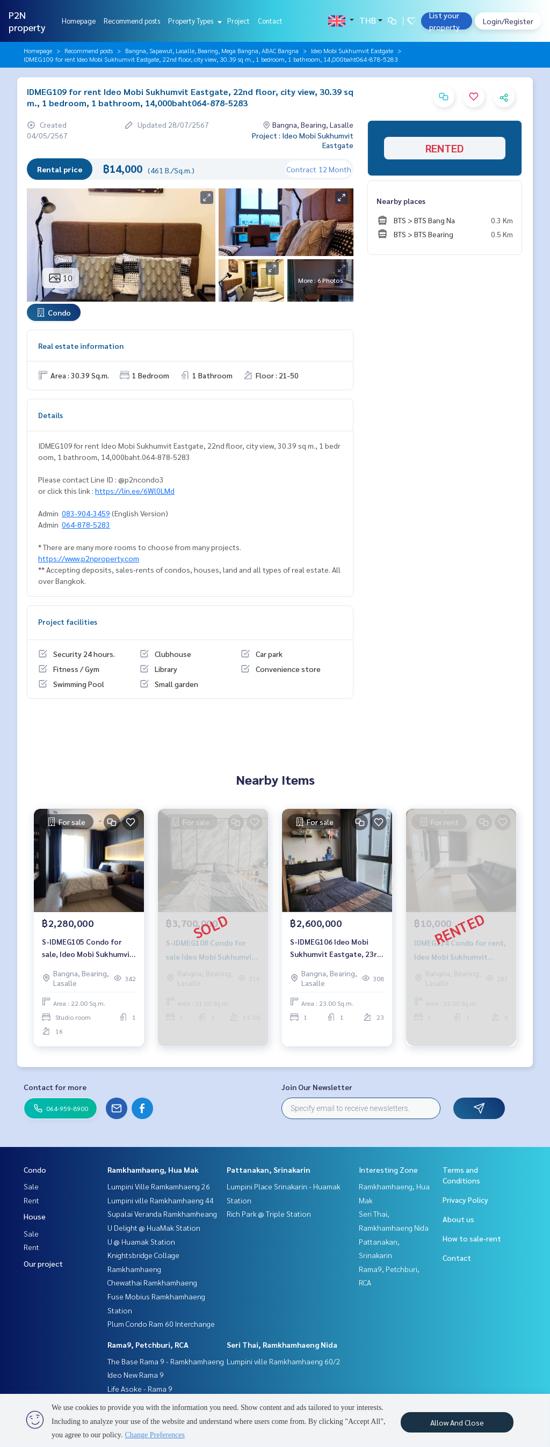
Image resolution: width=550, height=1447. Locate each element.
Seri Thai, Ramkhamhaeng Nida (282, 1344)
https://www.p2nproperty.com (88, 558)
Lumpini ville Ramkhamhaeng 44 (160, 1200)
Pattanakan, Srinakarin (268, 1169)
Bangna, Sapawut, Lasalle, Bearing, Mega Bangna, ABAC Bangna (212, 50)
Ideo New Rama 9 (135, 1374)
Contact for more (55, 1087)
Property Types (193, 20)
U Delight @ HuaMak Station (153, 1227)
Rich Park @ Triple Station (269, 1213)
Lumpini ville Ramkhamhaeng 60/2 (284, 1361)
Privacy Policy (465, 1199)
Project (238, 20)
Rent (31, 1200)
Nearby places (401, 201)
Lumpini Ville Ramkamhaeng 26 (158, 1186)
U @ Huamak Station (141, 1241)
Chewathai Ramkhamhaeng (152, 1282)
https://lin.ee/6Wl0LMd (135, 490)
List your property (444, 21)
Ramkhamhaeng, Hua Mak (153, 1169)
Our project (43, 1263)
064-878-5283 (86, 524)
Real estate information (81, 345)
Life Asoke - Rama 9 (139, 1388)
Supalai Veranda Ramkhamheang (162, 1213)
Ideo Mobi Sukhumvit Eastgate (352, 50)
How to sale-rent (472, 1238)
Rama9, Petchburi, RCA (148, 1344)
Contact (270, 20)
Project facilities (67, 621)
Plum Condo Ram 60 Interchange (161, 1323)
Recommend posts (132, 20)
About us (458, 1219)
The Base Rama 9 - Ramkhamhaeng (165, 1361)
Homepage (79, 20)
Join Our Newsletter (316, 1087)
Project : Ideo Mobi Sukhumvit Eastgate (302, 140)
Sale (31, 1186)
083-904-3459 (86, 513)
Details (50, 415)
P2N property (27, 21)
